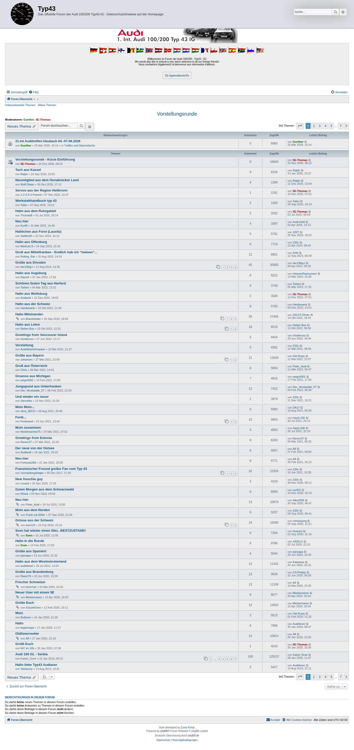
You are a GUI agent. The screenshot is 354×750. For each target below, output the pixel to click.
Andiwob (26, 297)
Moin (19, 613)
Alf (294, 448)
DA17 (296, 407)
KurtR (24, 225)
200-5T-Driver (301, 314)
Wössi (24, 493)
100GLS (298, 541)
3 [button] (320, 125)
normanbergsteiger (32, 472)
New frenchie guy (29, 479)
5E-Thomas (43, 119)
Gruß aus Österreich (31, 366)
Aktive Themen (47, 105)
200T (296, 232)
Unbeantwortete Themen (20, 105)
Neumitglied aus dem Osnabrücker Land (47, 180)
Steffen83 (26, 235)
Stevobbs (26, 400)
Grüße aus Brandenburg (34, 572)
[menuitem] (34, 92)
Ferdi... (20, 417)
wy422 (297, 489)
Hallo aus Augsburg (30, 273)
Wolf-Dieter (27, 184)
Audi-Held (299, 221)
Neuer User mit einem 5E (34, 592)
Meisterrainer (34, 597)
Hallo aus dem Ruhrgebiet (35, 211)
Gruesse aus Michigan (32, 376)
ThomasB (26, 215)
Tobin (24, 205)
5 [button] (331, 125)
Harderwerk (28, 308)
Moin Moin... (24, 407)
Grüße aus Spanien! (31, 551)
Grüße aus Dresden (30, 262)
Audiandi (26, 452)
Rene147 (26, 441)
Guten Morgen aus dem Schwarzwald (44, 489)
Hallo (19, 623)
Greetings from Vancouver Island (41, 335)
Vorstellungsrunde (177, 114)
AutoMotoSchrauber (33, 349)
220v (296, 242)
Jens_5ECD (28, 411)
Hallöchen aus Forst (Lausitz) (38, 231)
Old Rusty (299, 356)
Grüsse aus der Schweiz (34, 520)
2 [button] (314, 125)
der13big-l (27, 266)
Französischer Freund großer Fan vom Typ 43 (51, 469)
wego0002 (27, 380)
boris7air (31, 586)
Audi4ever (299, 623)
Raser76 (26, 576)
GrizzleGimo (33, 607)
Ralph (24, 174)
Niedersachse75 (31, 431)
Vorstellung (24, 345)
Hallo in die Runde (29, 541)
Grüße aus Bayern (29, 355)
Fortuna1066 (28, 462)
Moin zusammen (28, 427)
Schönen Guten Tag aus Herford (40, 283)
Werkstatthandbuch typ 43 (36, 201)
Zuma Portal (187, 727)
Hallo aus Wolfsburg (31, 293)
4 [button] (325, 125)
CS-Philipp (299, 572)
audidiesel (27, 565)
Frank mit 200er (35, 514)
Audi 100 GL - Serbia (31, 654)
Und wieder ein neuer (32, 396)
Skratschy (27, 668)
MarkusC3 (27, 246)
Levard (25, 483)
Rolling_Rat (28, 256)
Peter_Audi (299, 366)
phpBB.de (193, 735)
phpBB (164, 731)
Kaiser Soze (300, 654)
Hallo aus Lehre (27, 324)
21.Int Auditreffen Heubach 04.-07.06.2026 (48, 141)
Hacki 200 (299, 417)
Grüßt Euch (24, 644)
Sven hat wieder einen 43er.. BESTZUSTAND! (50, 530)
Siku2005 (298, 500)
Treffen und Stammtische (79, 145)
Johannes (27, 359)
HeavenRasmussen (305, 273)
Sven (29, 535)
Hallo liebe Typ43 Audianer (36, 665)
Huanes (297, 531)
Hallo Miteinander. (29, 314)
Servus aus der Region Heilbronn (41, 190)
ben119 (30, 525)
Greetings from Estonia (33, 438)
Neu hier (22, 221)
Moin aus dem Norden (32, 510)
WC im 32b (27, 648)
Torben (25, 287)
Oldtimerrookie (27, 633)
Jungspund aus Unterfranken (38, 386)
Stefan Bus (27, 328)
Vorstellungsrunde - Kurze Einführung (45, 159)
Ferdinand (27, 421)
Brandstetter (33, 318)
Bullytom (26, 617)
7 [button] (341, 125)
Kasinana (298, 562)
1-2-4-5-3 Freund (31, 194)
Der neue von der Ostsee (34, 448)
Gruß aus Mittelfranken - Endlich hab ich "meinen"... (56, 252)
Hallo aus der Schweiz (32, 304)
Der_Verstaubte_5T (32, 390)
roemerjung (300, 520)
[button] (300, 126)
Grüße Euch (24, 603)
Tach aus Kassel (28, 170)
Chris (24, 369)
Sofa (296, 252)
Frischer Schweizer (30, 582)
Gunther (28, 119)
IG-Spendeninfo (177, 75)
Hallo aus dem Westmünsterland (40, 561)
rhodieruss (27, 338)
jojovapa (26, 555)
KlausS (25, 277)
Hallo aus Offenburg (31, 242)
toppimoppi (27, 627)
